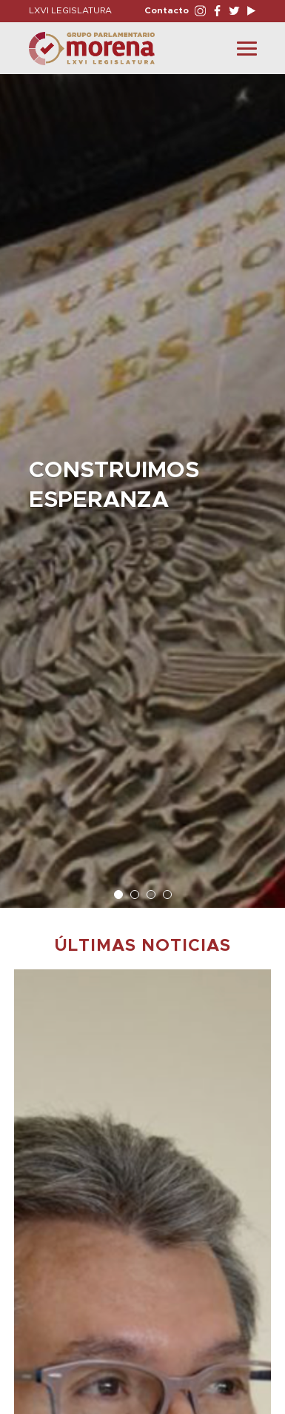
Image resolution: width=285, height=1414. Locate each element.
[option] (142, 483)
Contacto (166, 10)
